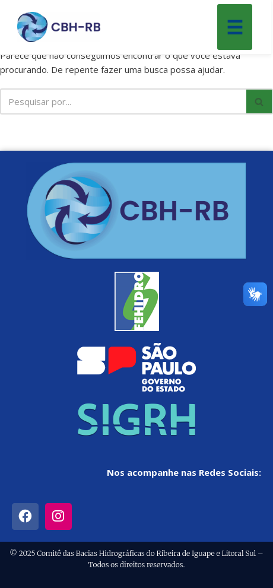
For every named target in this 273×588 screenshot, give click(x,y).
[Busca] (123, 101)
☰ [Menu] (234, 27)
